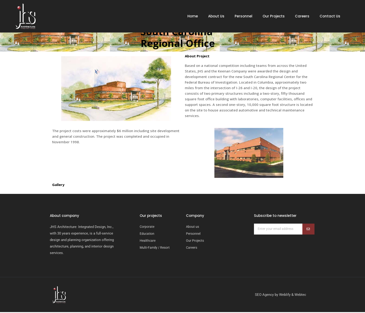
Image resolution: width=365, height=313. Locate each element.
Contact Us (330, 16)
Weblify (285, 295)
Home (192, 16)
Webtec (300, 295)
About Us (216, 16)
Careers (302, 16)
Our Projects (274, 16)
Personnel (243, 16)
